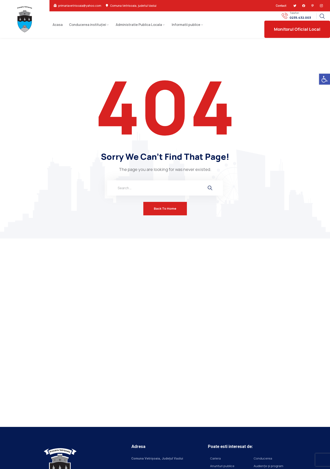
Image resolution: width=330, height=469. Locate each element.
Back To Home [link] (165, 208)
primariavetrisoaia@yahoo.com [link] (79, 6)
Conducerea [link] (263, 458)
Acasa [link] (58, 24)
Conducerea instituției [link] (87, 24)
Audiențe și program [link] (268, 466)
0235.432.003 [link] (300, 18)
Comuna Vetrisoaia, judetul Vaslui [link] (133, 6)
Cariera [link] (215, 458)
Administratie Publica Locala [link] (139, 24)
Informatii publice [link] (186, 24)
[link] (324, 79)
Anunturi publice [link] (222, 466)
